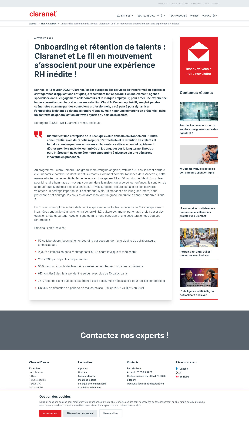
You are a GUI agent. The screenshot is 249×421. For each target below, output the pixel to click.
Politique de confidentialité (92, 383)
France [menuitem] (163, 3)
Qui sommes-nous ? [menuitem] (179, 3)
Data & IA (35, 383)
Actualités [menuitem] (211, 15)
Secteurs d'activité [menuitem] (152, 15)
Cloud (34, 376)
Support (131, 379)
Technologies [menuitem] (178, 15)
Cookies (82, 372)
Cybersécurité (38, 379)
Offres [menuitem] (194, 15)
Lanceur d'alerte (86, 376)
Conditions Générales (89, 387)
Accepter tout (50, 413)
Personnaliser (110, 413)
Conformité (37, 387)
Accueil (33, 23)
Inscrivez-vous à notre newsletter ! (145, 383)
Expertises (34, 368)
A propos (83, 368)
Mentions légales (87, 379)
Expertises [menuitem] (125, 15)
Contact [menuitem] (215, 3)
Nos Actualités (49, 23)
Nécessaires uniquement (80, 413)
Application (37, 372)
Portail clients (134, 368)
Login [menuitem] (206, 3)
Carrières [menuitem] (196, 3)
